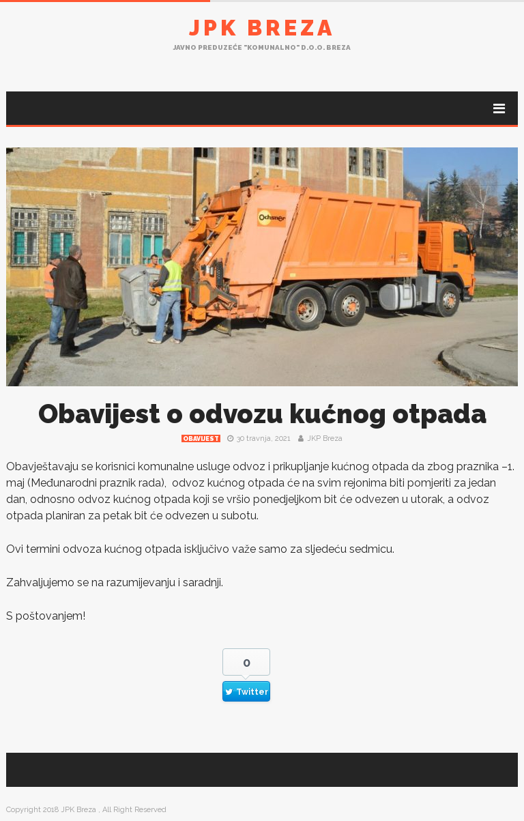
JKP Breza (325, 438)
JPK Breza (262, 27)
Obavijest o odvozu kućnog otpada (262, 414)
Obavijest (201, 438)
